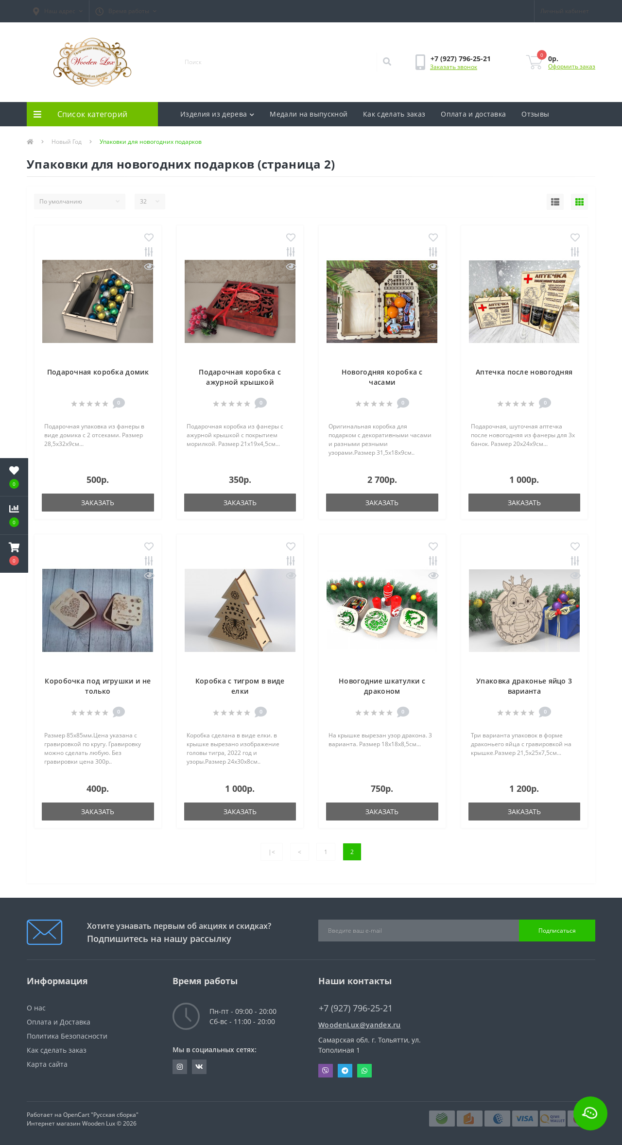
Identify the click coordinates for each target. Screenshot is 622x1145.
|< (271, 852)
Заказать (97, 502)
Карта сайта (47, 1064)
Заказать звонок (453, 67)
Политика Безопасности (67, 1036)
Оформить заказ (571, 66)
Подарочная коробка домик (98, 371)
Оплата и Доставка (58, 1021)
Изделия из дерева (217, 114)
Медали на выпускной (308, 114)
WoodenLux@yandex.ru (359, 1024)
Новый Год (67, 141)
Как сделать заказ (394, 114)
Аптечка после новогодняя (524, 371)
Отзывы (535, 114)
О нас (36, 1007)
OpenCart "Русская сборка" (100, 1115)
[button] (58, 11)
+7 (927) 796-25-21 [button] (356, 1008)
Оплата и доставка (473, 114)
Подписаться (557, 930)
